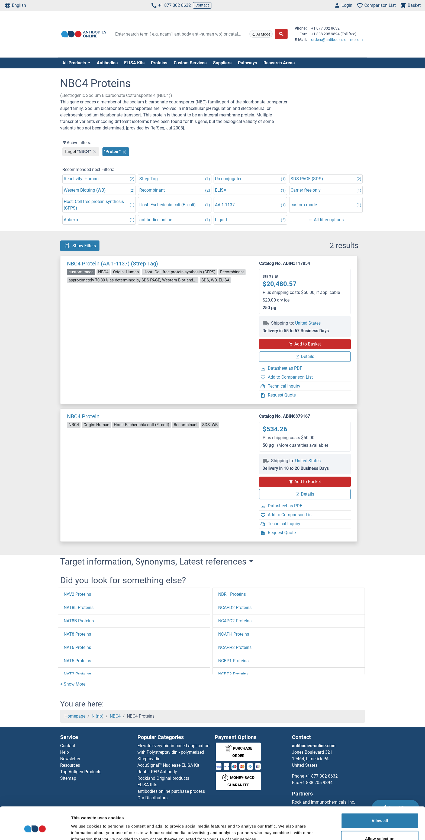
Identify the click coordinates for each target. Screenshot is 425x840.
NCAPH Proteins (233, 634)
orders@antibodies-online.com (337, 39)
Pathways (247, 62)
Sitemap (68, 778)
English (15, 5)
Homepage (75, 716)
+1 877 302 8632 (171, 5)
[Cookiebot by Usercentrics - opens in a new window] (35, 829)
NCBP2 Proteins (233, 674)
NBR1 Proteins (232, 594)
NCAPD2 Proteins (235, 607)
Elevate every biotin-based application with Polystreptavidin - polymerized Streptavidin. (173, 752)
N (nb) (98, 716)
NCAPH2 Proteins (235, 647)
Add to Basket (305, 344)
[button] (72, 684)
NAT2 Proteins (77, 674)
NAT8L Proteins (79, 607)
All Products (74, 62)
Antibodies (107, 62)
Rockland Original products (163, 778)
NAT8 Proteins (77, 634)
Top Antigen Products (80, 771)
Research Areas (279, 62)
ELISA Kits (134, 62)
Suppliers (222, 62)
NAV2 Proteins (77, 594)
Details (304, 356)
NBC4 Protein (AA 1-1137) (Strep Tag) (112, 263)
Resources (70, 765)
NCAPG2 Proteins (235, 620)
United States (308, 323)
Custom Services (190, 62)
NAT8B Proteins (79, 620)
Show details (284, 829)
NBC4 (115, 716)
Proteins (159, 62)
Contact (202, 5)
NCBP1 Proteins (233, 660)
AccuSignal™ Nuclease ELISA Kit (168, 765)
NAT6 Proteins (77, 647)
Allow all (380, 793)
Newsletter (70, 758)
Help (64, 752)
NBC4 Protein (83, 416)
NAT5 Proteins (77, 660)
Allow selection (379, 811)
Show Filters (80, 245)
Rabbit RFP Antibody (157, 771)
